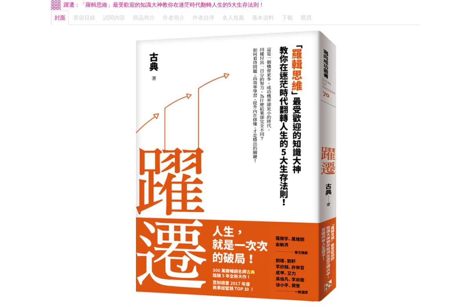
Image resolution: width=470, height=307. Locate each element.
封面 (59, 17)
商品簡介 (144, 17)
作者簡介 (174, 17)
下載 (287, 17)
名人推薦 (233, 17)
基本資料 (263, 17)
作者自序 (203, 17)
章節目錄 (84, 17)
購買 (306, 17)
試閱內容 (114, 17)
